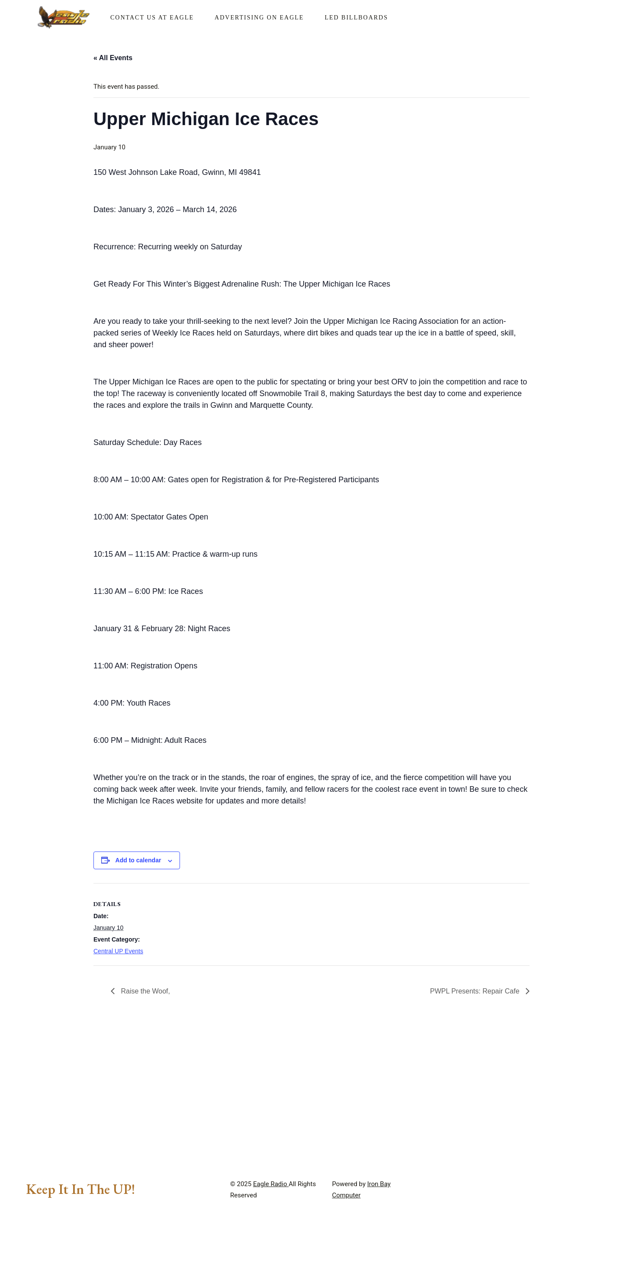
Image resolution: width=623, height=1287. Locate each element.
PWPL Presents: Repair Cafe (475, 991)
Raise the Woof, (144, 991)
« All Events (112, 57)
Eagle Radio (271, 1261)
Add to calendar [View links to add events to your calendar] (138, 860)
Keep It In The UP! (80, 1267)
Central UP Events (118, 951)
